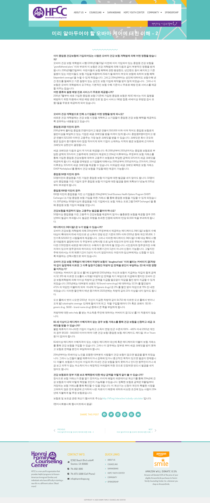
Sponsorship (172, 12)
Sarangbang (114, 12)
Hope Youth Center (134, 12)
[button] (104, 414)
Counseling (96, 12)
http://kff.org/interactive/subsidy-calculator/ (123, 398)
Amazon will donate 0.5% (161, 471)
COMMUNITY (154, 12)
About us (80, 12)
